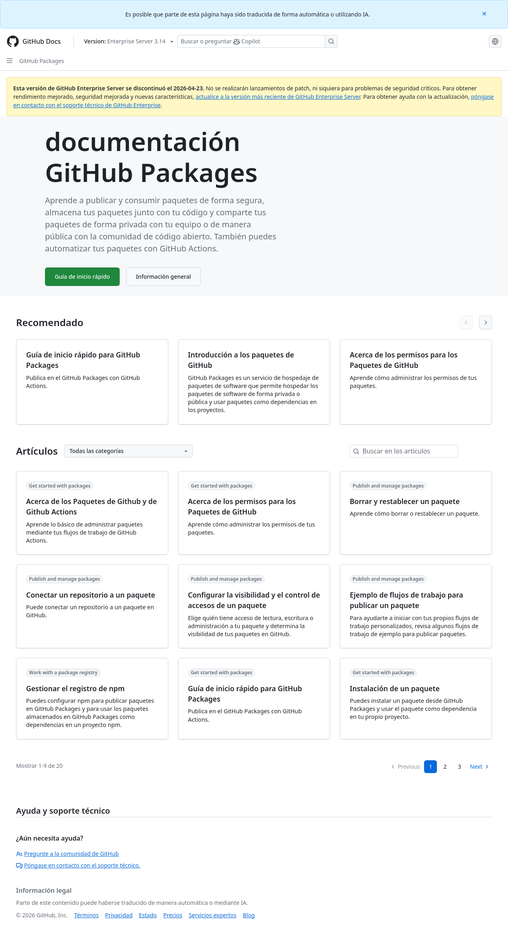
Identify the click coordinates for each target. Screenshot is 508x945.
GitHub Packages (41, 61)
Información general (164, 276)
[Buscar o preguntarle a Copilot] (257, 41)
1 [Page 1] (430, 766)
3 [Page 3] (459, 766)
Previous (405, 766)
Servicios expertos (213, 915)
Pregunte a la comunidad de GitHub (67, 853)
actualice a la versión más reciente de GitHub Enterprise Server (278, 96)
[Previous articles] (466, 322)
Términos (86, 915)
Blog (249, 915)
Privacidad (119, 915)
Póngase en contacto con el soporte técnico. (78, 865)
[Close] (485, 13)
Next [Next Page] (480, 766)
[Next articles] (485, 322)
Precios (172, 915)
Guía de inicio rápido (82, 276)
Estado (148, 915)
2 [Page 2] (445, 766)
